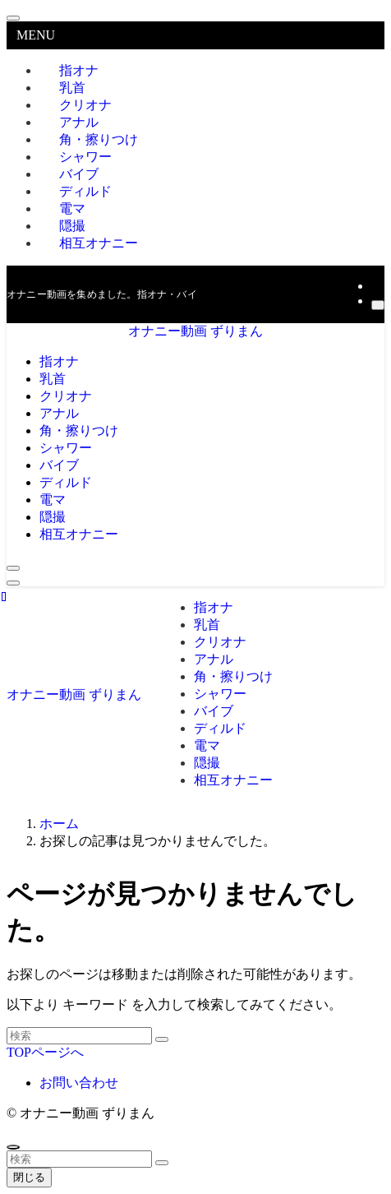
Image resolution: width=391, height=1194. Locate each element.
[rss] (376, 285)
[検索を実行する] (161, 1039)
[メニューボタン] (13, 583)
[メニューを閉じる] (13, 18)
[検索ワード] (79, 1035)
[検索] (377, 305)
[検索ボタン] (13, 568)
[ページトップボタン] (13, 1147)
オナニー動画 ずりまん (195, 331)
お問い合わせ (78, 1083)
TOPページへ (45, 1052)
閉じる (29, 1177)
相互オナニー (98, 243)
